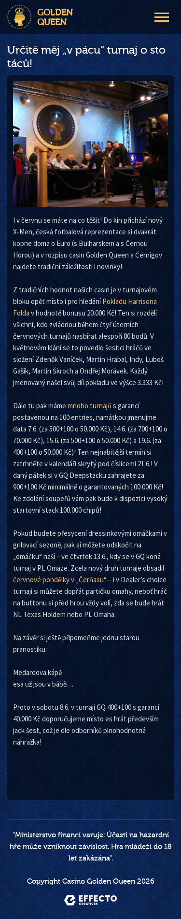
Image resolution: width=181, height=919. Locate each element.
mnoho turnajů (89, 405)
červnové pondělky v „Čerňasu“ (60, 579)
